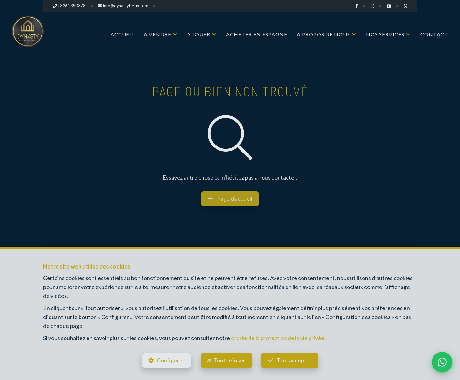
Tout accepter (295, 359)
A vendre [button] (157, 34)
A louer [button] (198, 34)
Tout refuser (229, 359)
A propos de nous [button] (323, 34)
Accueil (122, 34)
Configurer (169, 359)
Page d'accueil (230, 198)
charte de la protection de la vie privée (278, 336)
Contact (434, 34)
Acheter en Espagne (256, 34)
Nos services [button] (385, 34)
